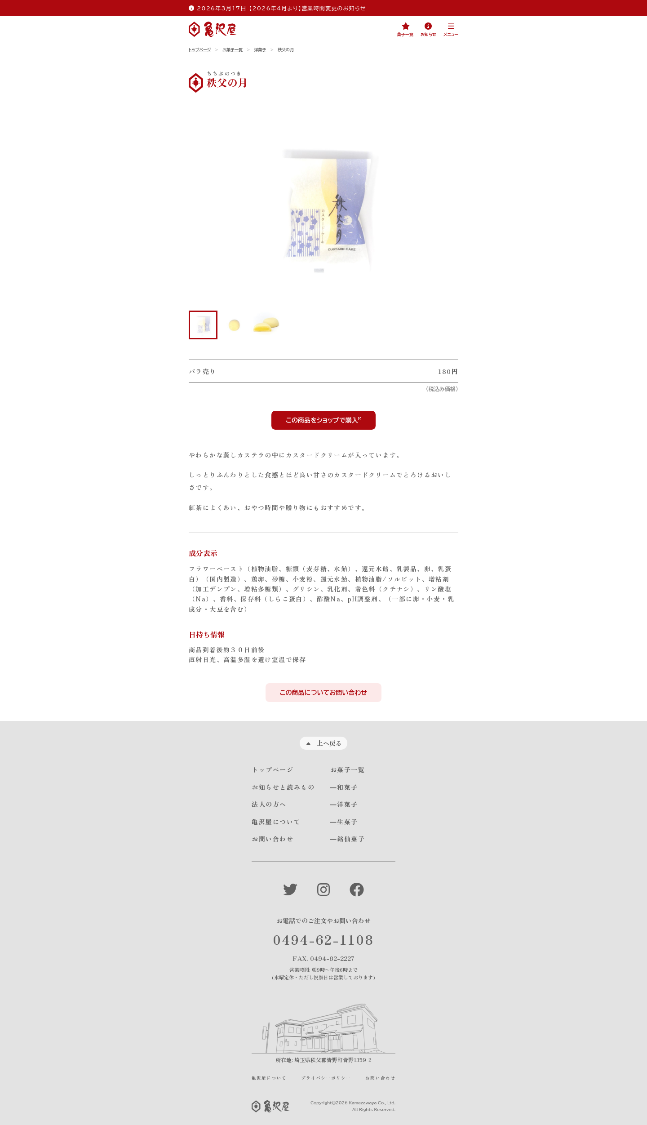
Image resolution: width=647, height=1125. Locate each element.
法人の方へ (269, 804)
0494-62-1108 (323, 938)
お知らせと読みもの (283, 787)
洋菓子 (260, 50)
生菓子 (347, 821)
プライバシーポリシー (326, 1078)
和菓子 (347, 787)
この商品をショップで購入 (322, 420)
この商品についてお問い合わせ (323, 692)
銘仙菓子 (351, 838)
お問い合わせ (273, 838)
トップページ (200, 50)
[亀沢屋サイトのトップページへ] (212, 29)
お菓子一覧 (232, 50)
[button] (450, 29)
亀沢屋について (276, 821)
